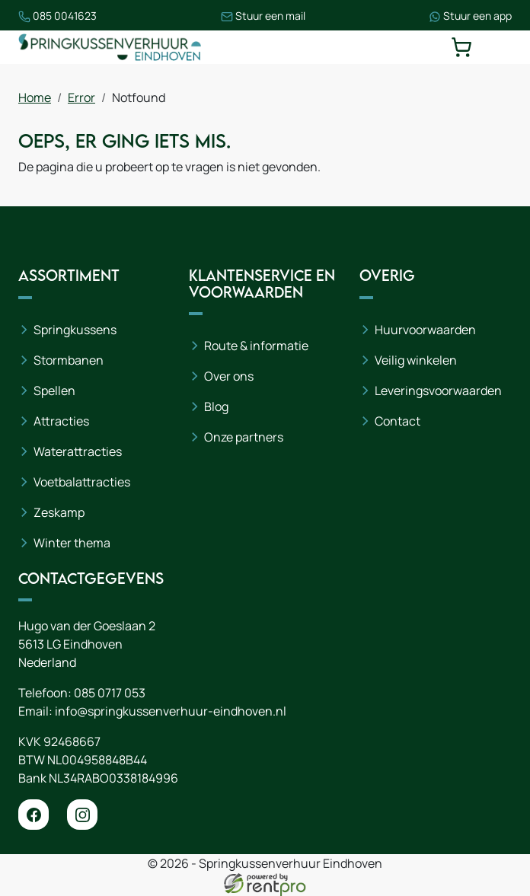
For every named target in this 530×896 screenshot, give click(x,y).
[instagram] (82, 814)
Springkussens (75, 329)
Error (81, 97)
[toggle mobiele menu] (501, 47)
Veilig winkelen (416, 360)
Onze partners (243, 437)
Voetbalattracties (82, 482)
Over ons (229, 376)
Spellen (54, 390)
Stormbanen (69, 360)
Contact (397, 421)
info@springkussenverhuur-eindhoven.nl (170, 711)
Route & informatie (256, 345)
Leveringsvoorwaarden (438, 390)
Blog (216, 406)
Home (34, 97)
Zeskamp (59, 512)
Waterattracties (78, 451)
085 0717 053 (109, 692)
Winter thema (72, 542)
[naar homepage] (109, 46)
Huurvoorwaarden (425, 329)
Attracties (61, 421)
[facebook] (33, 814)
